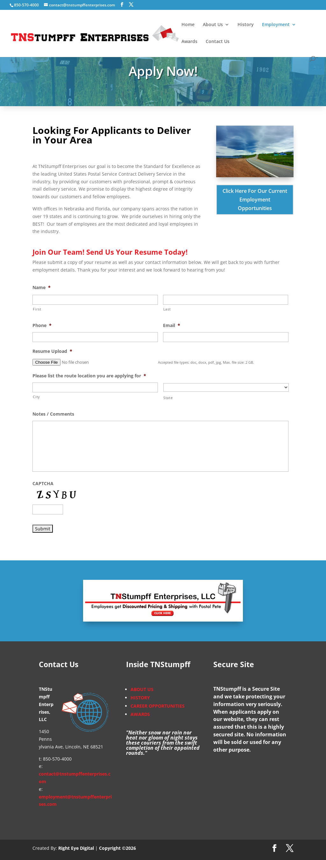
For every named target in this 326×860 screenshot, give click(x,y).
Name (41, 287)
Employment (276, 24)
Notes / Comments (53, 414)
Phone (42, 325)
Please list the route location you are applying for (89, 376)
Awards (189, 41)
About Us (213, 24)
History (245, 24)
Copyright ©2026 (117, 848)
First (37, 309)
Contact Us (218, 41)
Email (171, 325)
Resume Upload (52, 351)
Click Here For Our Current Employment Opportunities (255, 199)
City (36, 396)
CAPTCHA (42, 483)
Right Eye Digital (76, 848)
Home (188, 24)
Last (167, 309)
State (168, 397)
